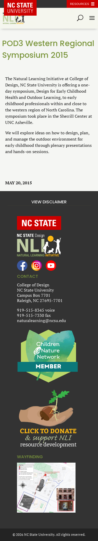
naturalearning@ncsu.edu (41, 320)
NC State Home (24, 4)
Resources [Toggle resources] (79, 3)
